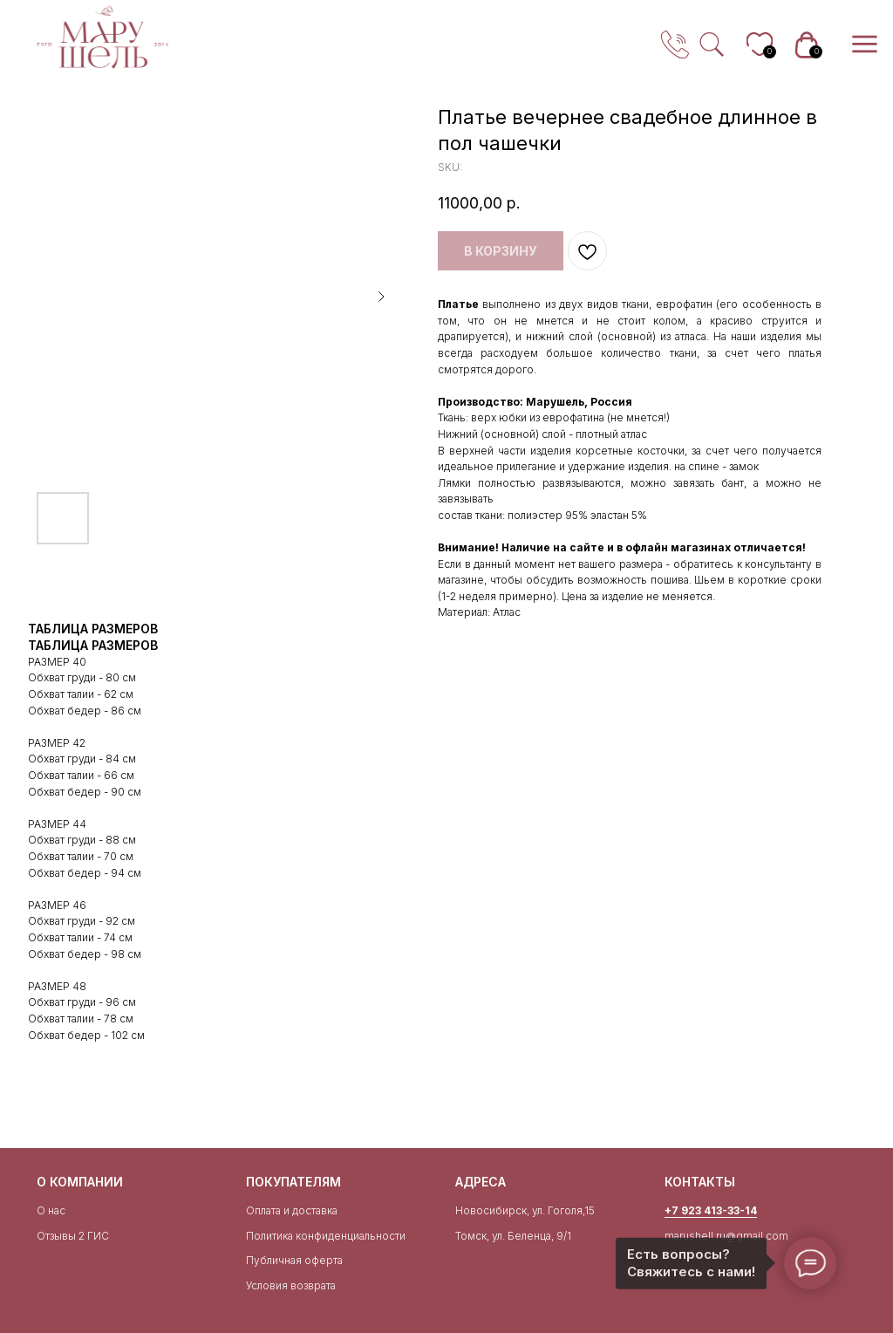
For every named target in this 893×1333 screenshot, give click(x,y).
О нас (51, 1210)
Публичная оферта (294, 1260)
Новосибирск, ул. (500, 1210)
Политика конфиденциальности (326, 1235)
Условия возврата (291, 1285)
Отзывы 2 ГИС (73, 1235)
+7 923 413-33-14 (711, 1210)
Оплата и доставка (291, 1210)
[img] (103, 37)
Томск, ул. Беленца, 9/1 (513, 1235)
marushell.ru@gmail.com (726, 1235)
